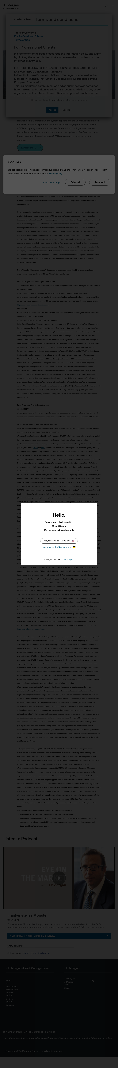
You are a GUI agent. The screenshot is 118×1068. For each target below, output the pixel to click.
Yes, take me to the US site (59, 541)
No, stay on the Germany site (59, 547)
